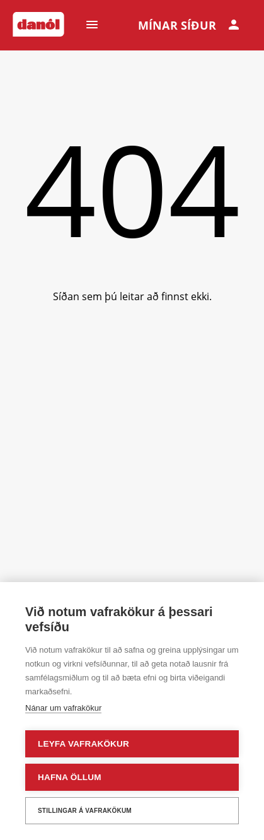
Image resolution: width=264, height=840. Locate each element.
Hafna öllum (69, 777)
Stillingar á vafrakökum (85, 810)
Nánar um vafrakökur (63, 708)
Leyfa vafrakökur (83, 744)
